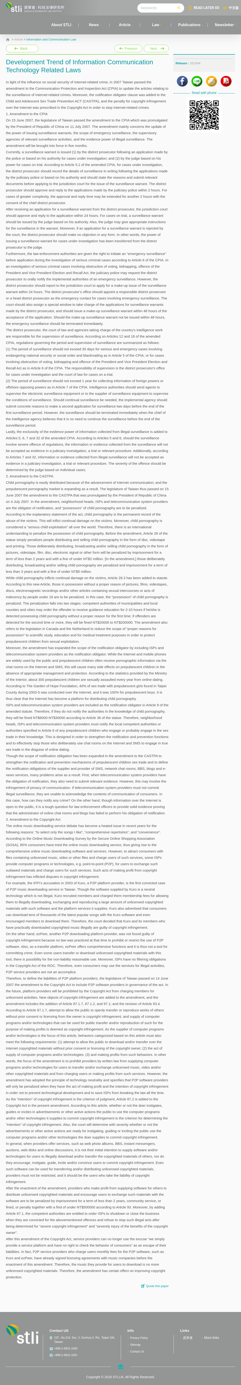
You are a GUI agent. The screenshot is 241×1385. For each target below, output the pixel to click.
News (94, 25)
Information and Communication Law (51, 39)
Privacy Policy (139, 1338)
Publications (189, 25)
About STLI (61, 25)
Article (125, 25)
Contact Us (137, 1351)
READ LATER (206, 8)
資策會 (188, 1338)
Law (155, 25)
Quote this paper (157, 1286)
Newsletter (224, 25)
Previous (128, 47)
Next (156, 47)
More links (211, 1338)
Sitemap (135, 1344)
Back (24, 48)
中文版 (234, 8)
